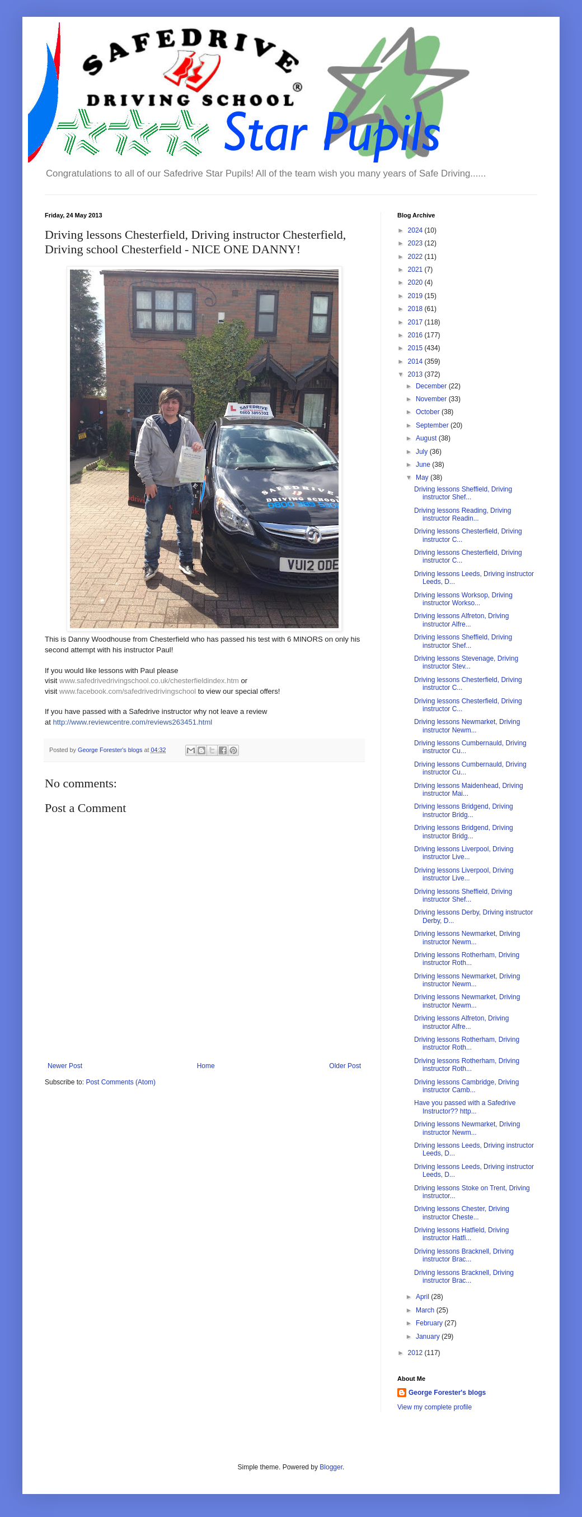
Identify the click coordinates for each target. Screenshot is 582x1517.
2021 (416, 269)
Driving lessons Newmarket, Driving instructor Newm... (467, 726)
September (433, 425)
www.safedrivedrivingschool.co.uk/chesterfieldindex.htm (149, 680)
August (427, 438)
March (426, 1310)
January (429, 1336)
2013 (416, 374)
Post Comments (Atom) (121, 1082)
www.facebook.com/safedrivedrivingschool (127, 691)
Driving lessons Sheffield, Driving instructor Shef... (463, 493)
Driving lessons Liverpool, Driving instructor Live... (463, 853)
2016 (416, 335)
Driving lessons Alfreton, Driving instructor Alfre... (461, 620)
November (432, 399)
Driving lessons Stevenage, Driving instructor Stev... (466, 662)
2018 (416, 309)
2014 (416, 361)
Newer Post (65, 1066)
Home (206, 1066)
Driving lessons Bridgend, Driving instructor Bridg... (463, 810)
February (430, 1323)
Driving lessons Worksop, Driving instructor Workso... (463, 599)
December (432, 386)
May (423, 477)
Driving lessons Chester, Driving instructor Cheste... (461, 1213)
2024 (416, 230)
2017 (416, 322)
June (424, 464)
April (423, 1297)
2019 (416, 296)
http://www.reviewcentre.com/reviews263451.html (132, 722)
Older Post (345, 1066)
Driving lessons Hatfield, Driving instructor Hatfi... (461, 1234)
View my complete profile (434, 1407)
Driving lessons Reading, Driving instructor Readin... (462, 514)
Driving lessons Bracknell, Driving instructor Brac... (464, 1255)
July (423, 452)
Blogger (331, 1467)
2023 (416, 243)
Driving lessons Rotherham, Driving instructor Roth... (466, 959)
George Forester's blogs (447, 1393)
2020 (416, 282)
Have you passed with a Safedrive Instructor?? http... (464, 1107)
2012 (416, 1353)
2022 (416, 257)
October (429, 412)
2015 (416, 348)
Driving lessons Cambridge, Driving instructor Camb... (466, 1086)
